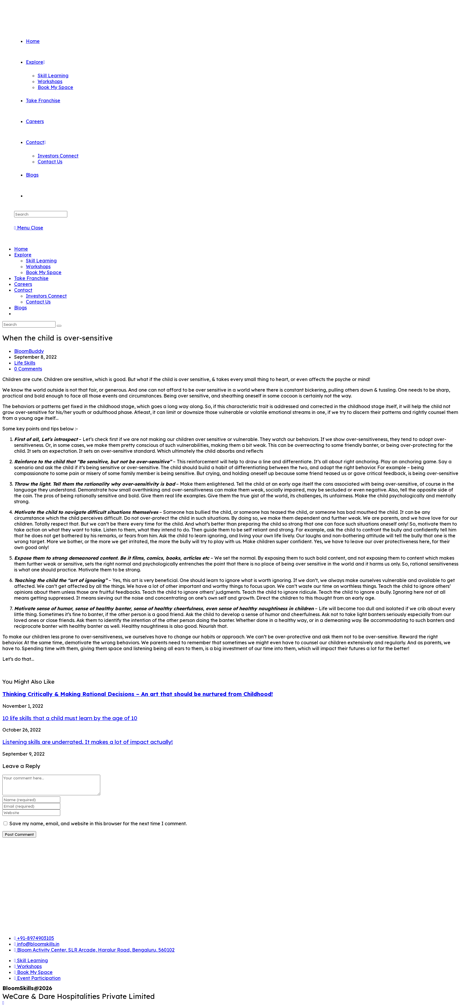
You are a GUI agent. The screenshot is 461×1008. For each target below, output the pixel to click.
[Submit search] (59, 326)
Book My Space (43, 272)
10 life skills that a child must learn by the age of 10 (69, 718)
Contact (23, 290)
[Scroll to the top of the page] (3, 1003)
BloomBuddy (29, 351)
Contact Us (38, 302)
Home (21, 249)
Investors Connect (46, 296)
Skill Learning (41, 261)
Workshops (38, 266)
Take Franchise (31, 278)
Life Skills (24, 363)
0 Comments (28, 369)
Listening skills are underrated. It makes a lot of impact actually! (87, 741)
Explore (22, 255)
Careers (23, 284)
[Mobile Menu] (28, 228)
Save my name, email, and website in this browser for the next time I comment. (98, 823)
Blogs (20, 308)
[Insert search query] (40, 214)
